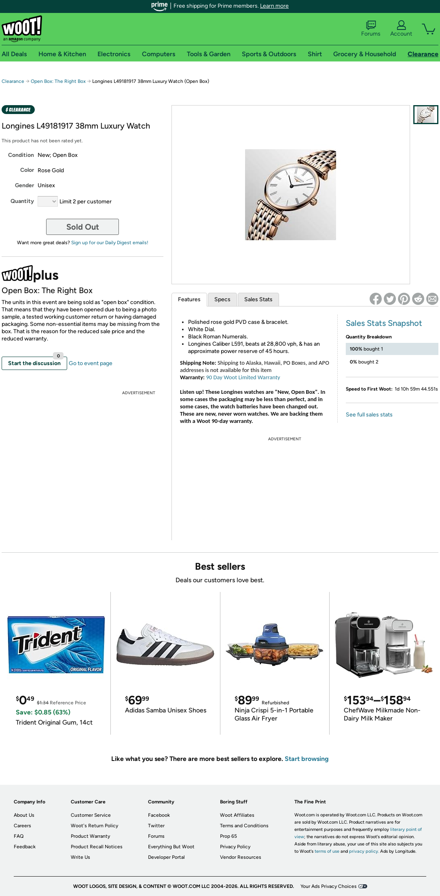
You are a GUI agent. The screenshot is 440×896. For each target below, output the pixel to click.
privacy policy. (364, 851)
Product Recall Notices (97, 847)
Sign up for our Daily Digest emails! (109, 242)
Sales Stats (258, 299)
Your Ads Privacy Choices (328, 886)
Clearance (13, 81)
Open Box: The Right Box (58, 81)
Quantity (22, 201)
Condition (21, 155)
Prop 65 (228, 836)
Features (189, 299)
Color (27, 170)
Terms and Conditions (244, 825)
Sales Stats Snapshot (384, 323)
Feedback (25, 847)
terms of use (327, 851)
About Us (24, 815)
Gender (24, 185)
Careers (22, 825)
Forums (371, 28)
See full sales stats (369, 414)
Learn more (274, 5)
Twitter (156, 825)
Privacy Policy (235, 847)
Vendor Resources (240, 857)
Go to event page (90, 363)
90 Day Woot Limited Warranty (243, 377)
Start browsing (307, 759)
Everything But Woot (171, 847)
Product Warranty (90, 836)
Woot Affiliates (237, 815)
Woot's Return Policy (94, 825)
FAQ (18, 836)
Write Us (80, 857)
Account (401, 28)
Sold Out (82, 227)
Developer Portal (166, 857)
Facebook (159, 815)
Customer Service (91, 815)
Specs (222, 299)
